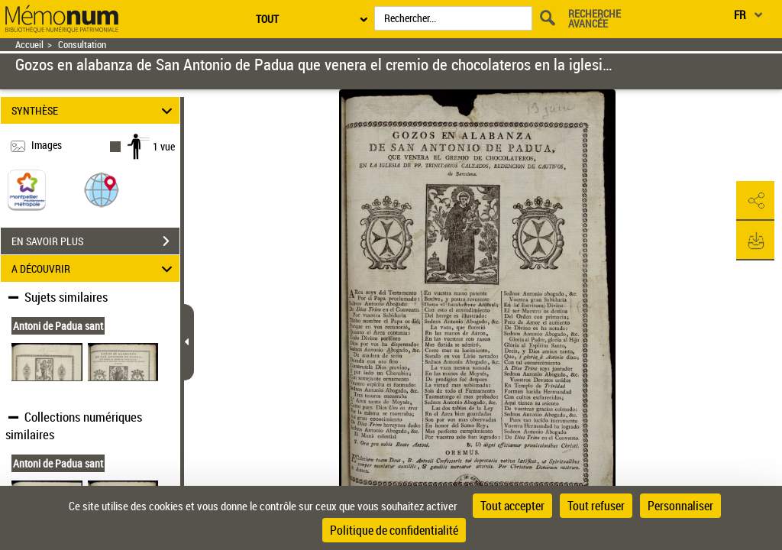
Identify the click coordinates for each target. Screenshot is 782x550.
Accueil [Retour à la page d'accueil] (29, 44)
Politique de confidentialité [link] (394, 530)
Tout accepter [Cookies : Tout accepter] (512, 505)
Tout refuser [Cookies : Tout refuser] (596, 505)
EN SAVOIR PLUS (95, 241)
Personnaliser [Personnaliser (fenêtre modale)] (680, 505)
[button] (101, 189)
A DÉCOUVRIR (94, 268)
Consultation (82, 44)
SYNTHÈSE (94, 110)
